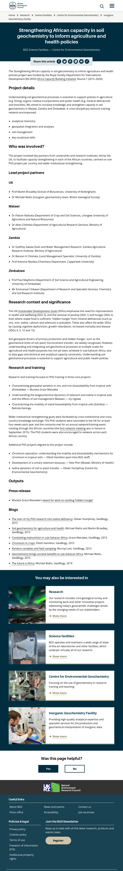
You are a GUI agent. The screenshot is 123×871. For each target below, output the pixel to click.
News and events (54, 807)
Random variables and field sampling (34, 548)
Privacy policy (17, 829)
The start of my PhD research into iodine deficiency (42, 519)
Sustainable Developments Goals (37, 311)
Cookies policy (17, 834)
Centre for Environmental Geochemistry (77, 15)
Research (25, 15)
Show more (59, 616)
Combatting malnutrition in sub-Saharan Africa (39, 537)
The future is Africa (23, 563)
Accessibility (51, 812)
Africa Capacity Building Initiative (56, 79)
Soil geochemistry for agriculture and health (38, 528)
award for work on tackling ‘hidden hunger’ (67, 500)
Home (12, 15)
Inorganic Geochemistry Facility (73, 713)
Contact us (84, 807)
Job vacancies (86, 812)
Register (58, 840)
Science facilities (43, 15)
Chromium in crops (23, 543)
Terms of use (17, 840)
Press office (16, 812)
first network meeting (73, 428)
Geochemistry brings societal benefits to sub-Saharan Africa (47, 554)
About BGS (15, 807)
